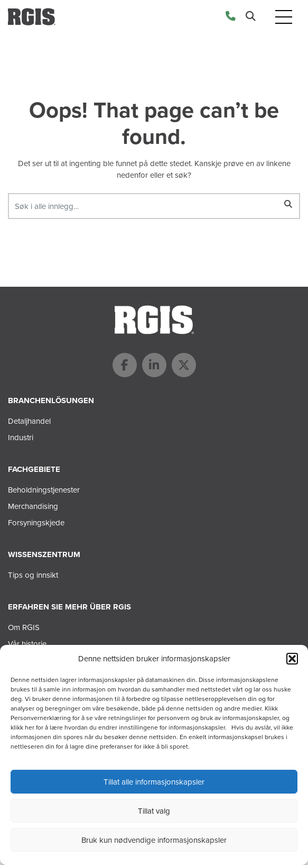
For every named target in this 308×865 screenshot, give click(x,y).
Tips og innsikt (33, 575)
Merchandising (33, 506)
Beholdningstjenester (44, 490)
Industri (20, 437)
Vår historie (27, 644)
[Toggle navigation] (283, 17)
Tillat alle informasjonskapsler (154, 782)
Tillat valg (154, 811)
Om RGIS (24, 627)
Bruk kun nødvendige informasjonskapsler (154, 840)
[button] (292, 658)
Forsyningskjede (36, 523)
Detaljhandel (29, 421)
